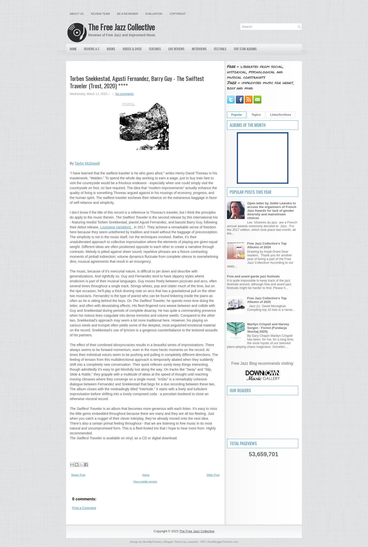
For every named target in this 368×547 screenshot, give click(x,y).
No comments (124, 94)
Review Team (100, 13)
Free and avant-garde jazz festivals (253, 276)
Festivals (220, 48)
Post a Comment (84, 508)
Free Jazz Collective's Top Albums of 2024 (266, 245)
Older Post (213, 474)
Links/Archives (280, 115)
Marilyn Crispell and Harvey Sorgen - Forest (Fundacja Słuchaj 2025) (268, 327)
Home (73, 48)
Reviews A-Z (91, 48)
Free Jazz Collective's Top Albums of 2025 (266, 300)
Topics (256, 115)
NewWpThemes (152, 541)
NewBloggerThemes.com (223, 541)
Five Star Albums (245, 48)
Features (155, 48)
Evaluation (153, 13)
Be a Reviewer (127, 13)
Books (111, 48)
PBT (203, 541)
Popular (236, 115)
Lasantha (192, 541)
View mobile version (145, 481)
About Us (77, 13)
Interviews (199, 48)
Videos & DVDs (132, 48)
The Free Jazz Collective (121, 27)
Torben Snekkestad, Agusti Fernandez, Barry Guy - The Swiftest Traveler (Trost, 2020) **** (137, 82)
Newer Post (78, 474)
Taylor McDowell (87, 163)
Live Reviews (176, 48)
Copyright (178, 13)
